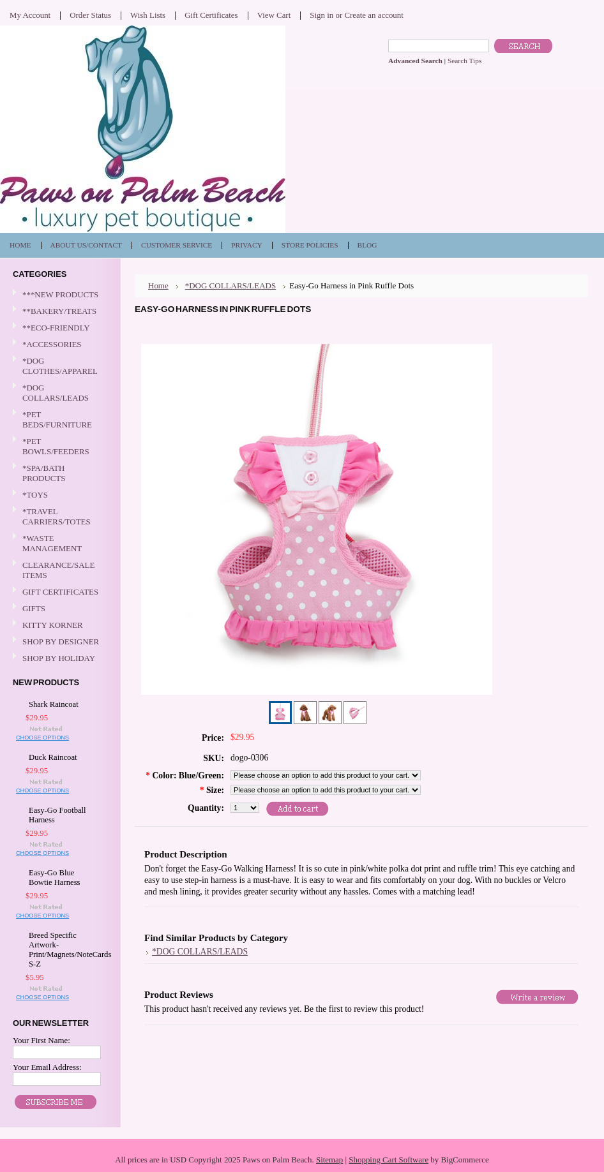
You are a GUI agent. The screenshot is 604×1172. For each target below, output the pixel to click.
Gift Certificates (211, 15)
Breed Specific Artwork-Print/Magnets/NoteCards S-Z (62, 949)
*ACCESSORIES (59, 344)
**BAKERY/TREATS (59, 311)
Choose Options (42, 737)
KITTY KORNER (52, 625)
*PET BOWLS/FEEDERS (59, 446)
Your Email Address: (47, 1067)
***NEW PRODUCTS (60, 294)
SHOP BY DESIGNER (59, 642)
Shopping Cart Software (388, 1159)
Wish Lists (147, 15)
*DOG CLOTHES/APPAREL (59, 366)
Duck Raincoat (53, 757)
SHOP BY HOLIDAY (59, 658)
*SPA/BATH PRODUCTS (43, 473)
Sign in (321, 15)
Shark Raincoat (54, 704)
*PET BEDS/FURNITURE (59, 419)
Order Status (90, 15)
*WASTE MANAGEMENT (59, 543)
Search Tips (464, 60)
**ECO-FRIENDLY (56, 327)
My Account (30, 15)
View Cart (274, 15)
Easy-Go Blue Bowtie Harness (54, 877)
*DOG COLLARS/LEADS (59, 393)
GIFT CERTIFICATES (60, 592)
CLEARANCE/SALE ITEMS (58, 570)
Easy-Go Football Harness (57, 815)
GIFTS (59, 609)
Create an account (373, 15)
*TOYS (59, 495)
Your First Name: (41, 1040)
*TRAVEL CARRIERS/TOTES (59, 516)
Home (158, 285)
